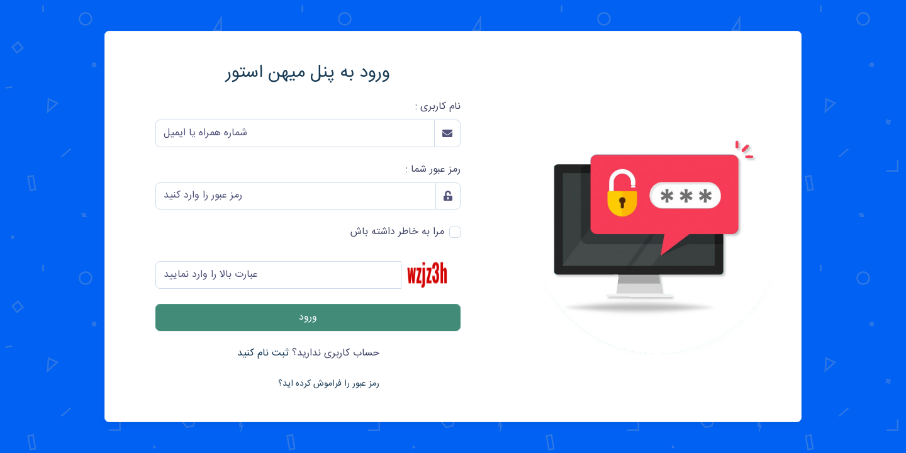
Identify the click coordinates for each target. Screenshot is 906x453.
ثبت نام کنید (263, 353)
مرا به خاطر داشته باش (397, 232)
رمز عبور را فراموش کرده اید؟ (328, 383)
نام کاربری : (438, 107)
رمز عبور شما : (433, 169)
